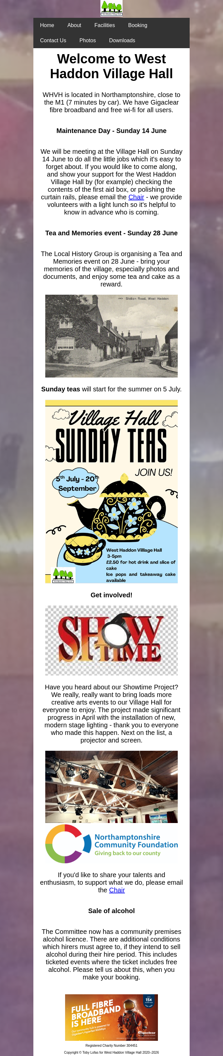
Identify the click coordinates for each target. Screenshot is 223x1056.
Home (47, 25)
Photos (87, 40)
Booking (137, 25)
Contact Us (53, 40)
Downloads (122, 40)
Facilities (104, 25)
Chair (136, 197)
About (74, 25)
